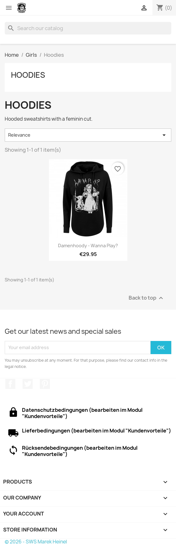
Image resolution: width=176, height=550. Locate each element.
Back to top (147, 298)
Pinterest (45, 384)
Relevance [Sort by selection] (88, 135)
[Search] (88, 28)
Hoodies (28, 75)
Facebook (10, 384)
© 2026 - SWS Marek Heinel (36, 541)
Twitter (28, 384)
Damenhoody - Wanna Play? (88, 246)
